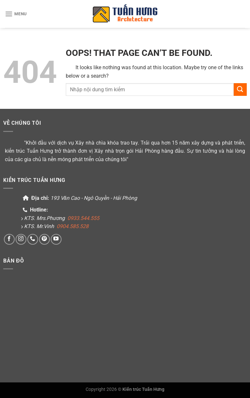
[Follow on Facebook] (9, 239)
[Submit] (240, 89)
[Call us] (32, 239)
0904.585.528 (73, 226)
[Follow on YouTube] (56, 239)
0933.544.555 (83, 218)
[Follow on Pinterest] (44, 239)
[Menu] (16, 14)
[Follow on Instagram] (21, 239)
